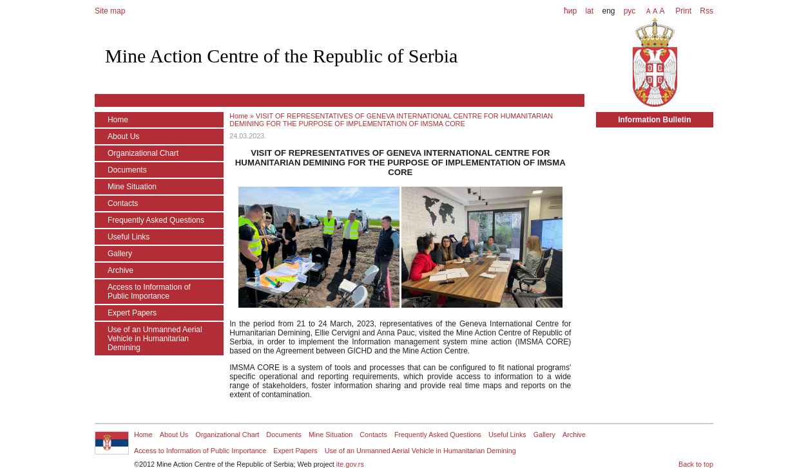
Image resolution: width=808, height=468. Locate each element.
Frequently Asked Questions (156, 220)
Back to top (695, 464)
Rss (705, 10)
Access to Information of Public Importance (149, 292)
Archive (120, 270)
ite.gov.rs (350, 464)
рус (629, 10)
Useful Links (128, 236)
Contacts (123, 203)
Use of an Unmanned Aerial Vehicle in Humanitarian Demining (155, 338)
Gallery (120, 253)
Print (683, 10)
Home (118, 119)
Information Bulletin (654, 119)
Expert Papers (132, 312)
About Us (123, 136)
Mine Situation (132, 186)
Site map (110, 10)
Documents (127, 169)
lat (589, 10)
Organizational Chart (143, 153)
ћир (570, 10)
